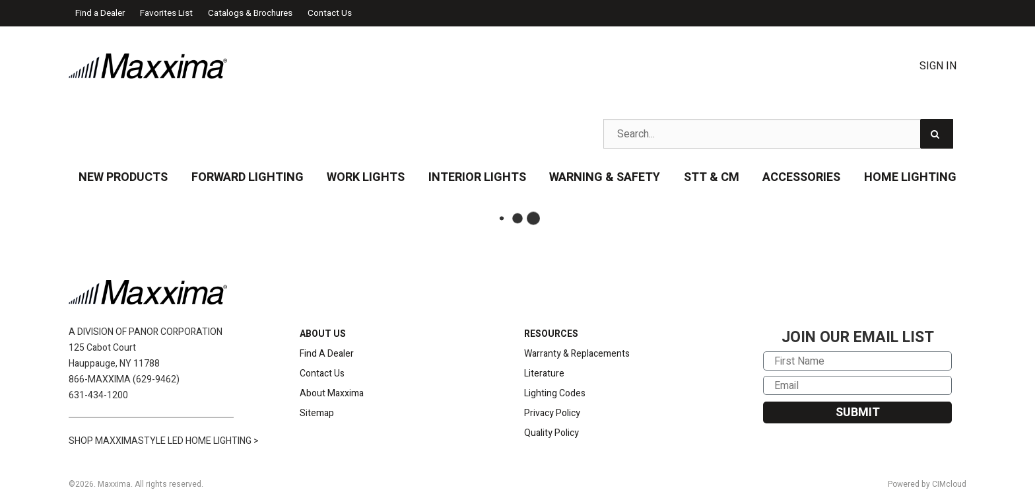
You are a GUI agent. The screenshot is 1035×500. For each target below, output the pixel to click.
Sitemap (317, 413)
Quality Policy (551, 433)
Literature (544, 373)
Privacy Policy (552, 413)
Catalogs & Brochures (250, 13)
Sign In (937, 66)
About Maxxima (332, 393)
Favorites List (166, 13)
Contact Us (330, 13)
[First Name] (857, 361)
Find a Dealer (100, 13)
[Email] (857, 385)
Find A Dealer (327, 354)
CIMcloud (949, 484)
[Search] (936, 134)
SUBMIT (858, 412)
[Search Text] (778, 134)
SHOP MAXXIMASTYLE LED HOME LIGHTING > (164, 441)
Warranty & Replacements (577, 354)
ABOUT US (323, 334)
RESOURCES (551, 334)
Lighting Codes (554, 393)
